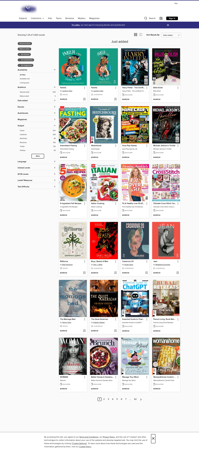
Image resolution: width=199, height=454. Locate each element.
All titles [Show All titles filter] (23, 75)
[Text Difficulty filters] (37, 187)
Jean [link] (155, 261)
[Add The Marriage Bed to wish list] (84, 331)
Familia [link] (63, 88)
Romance (69, 18)
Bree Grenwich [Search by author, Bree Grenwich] (67, 265)
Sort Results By (153, 35)
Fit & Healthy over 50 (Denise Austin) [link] (133, 203)
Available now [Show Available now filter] (25, 79)
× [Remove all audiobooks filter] (19, 60)
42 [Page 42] (135, 399)
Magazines (94, 18)
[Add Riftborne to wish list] (84, 273)
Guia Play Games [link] (129, 146)
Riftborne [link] (64, 261)
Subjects (23, 18)
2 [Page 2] (104, 399)
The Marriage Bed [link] (67, 319)
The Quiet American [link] (99, 319)
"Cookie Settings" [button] (79, 443)
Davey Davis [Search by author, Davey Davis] (128, 265)
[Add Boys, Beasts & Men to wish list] (115, 273)
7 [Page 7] (125, 399)
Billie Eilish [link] (158, 88)
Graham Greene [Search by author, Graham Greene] (99, 322)
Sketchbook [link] (96, 146)
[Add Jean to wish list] (177, 273)
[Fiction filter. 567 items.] (38, 130)
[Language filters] (37, 161)
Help (176, 3)
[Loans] (161, 18)
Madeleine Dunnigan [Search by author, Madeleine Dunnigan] (162, 265)
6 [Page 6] (121, 399)
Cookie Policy (85, 446)
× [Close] (153, 438)
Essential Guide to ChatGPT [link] (133, 319)
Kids (50, 18)
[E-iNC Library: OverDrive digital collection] (28, 8)
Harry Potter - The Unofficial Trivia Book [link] (133, 88)
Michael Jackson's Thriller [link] (164, 146)
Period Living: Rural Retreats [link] (165, 319)
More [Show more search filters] (38, 156)
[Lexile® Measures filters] (37, 180)
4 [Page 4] (112, 399)
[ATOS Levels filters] (37, 174)
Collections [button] (37, 18)
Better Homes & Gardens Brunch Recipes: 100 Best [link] (102, 377)
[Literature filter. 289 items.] (38, 134)
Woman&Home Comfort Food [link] (165, 377)
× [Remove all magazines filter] (19, 65)
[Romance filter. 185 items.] (38, 142)
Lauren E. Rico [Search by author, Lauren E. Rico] (67, 91)
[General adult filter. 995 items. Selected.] (38, 92)
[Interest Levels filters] (37, 168)
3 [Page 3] (108, 399)
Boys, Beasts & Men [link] (99, 261)
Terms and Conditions (88, 437)
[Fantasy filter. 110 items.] (38, 150)
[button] (149, 18)
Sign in (172, 18)
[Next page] (140, 399)
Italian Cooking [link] (97, 203)
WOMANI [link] (64, 377)
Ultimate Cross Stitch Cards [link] (165, 203)
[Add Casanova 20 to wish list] (146, 273)
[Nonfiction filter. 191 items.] (38, 138)
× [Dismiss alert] (168, 25)
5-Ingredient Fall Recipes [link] (70, 203)
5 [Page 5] (117, 399)
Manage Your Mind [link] (130, 377)
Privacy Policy (109, 437)
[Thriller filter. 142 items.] (38, 146)
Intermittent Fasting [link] (68, 146)
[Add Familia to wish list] (84, 99)
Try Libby (76, 25)
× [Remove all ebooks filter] (19, 54)
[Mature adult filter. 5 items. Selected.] (38, 96)
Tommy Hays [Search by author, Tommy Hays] (66, 322)
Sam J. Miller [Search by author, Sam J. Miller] (97, 265)
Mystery (81, 18)
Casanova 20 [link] (128, 261)
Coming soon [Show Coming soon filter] (24, 83)
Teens (59, 18)
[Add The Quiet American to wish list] (115, 331)
